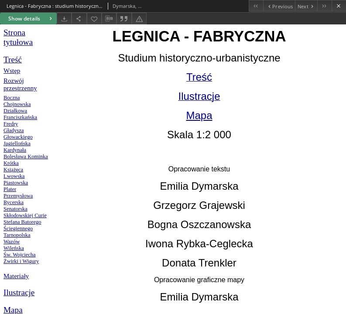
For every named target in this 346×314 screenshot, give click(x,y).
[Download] (64, 18)
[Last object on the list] (324, 6)
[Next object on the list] (306, 6)
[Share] (79, 18)
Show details (31, 18)
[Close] (339, 6)
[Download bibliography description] (109, 19)
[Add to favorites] (94, 18)
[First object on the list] (256, 6)
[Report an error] (139, 18)
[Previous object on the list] (279, 6)
